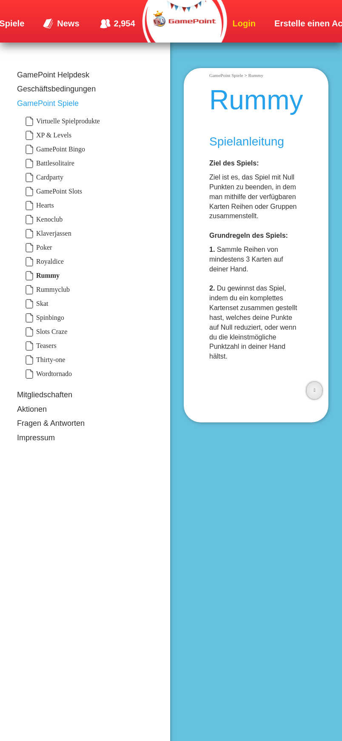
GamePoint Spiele (48, 103)
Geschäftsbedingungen (56, 89)
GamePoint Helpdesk (53, 75)
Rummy (255, 75)
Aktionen (32, 409)
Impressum (36, 437)
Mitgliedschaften (44, 394)
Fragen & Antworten (51, 423)
